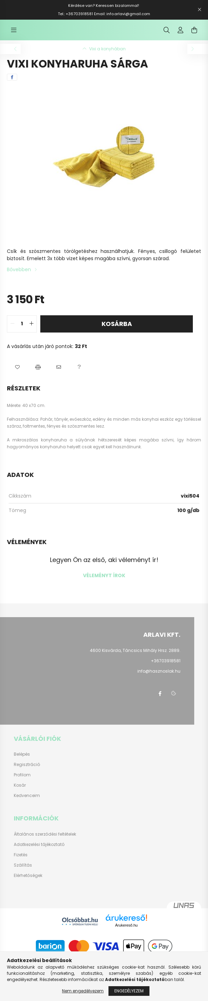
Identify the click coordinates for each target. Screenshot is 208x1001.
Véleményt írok (104, 582)
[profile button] (180, 33)
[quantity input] (22, 331)
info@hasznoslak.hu (158, 678)
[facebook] (12, 84)
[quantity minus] (12, 331)
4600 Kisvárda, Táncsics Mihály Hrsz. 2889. (135, 657)
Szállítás (23, 872)
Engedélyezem (129, 991)
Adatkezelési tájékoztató (39, 851)
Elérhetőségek (28, 882)
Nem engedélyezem (83, 991)
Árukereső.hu (126, 932)
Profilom (22, 781)
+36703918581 (165, 668)
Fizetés (21, 861)
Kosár (20, 792)
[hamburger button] (14, 33)
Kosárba (117, 330)
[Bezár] (199, 9)
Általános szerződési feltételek (45, 841)
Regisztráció (27, 771)
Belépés (22, 761)
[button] (17, 374)
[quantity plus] (31, 331)
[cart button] (194, 33)
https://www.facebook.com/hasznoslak (160, 700)
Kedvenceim (27, 802)
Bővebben (19, 276)
